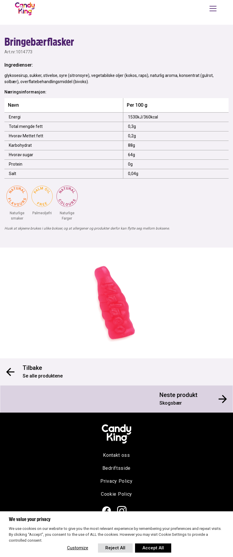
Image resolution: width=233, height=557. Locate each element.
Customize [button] (77, 548)
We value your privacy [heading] (29, 519)
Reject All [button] (115, 548)
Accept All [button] (153, 548)
